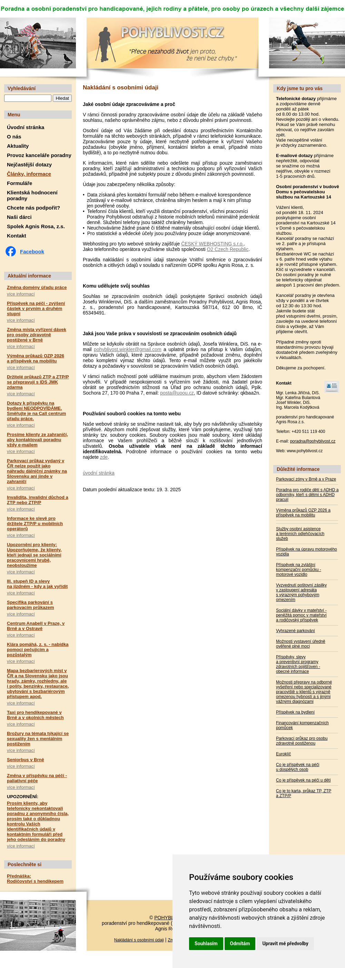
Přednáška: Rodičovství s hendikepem (35, 878)
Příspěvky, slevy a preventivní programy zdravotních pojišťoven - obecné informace (298, 664)
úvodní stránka (99, 473)
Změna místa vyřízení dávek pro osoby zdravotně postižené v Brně (36, 334)
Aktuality (18, 146)
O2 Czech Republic (228, 249)
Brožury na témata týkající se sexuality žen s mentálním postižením (38, 738)
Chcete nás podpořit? (33, 208)
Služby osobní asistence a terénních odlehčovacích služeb (300, 533)
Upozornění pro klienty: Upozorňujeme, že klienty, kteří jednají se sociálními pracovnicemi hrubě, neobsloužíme (34, 555)
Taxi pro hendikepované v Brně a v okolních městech (35, 715)
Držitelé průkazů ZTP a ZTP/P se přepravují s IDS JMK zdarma (38, 382)
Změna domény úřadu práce (37, 287)
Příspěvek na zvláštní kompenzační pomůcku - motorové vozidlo (298, 569)
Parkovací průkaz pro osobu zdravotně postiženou (301, 741)
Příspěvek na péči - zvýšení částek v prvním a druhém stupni (36, 308)
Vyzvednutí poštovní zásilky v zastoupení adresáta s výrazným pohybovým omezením (301, 592)
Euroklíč (283, 754)
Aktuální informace (29, 276)
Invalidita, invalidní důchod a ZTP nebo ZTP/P (37, 500)
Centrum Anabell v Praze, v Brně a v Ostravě (36, 626)
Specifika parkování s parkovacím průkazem (30, 605)
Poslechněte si (24, 864)
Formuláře (19, 183)
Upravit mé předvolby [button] (285, 943)
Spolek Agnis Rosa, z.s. (36, 226)
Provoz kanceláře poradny (39, 155)
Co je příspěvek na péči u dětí (303, 780)
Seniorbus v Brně (25, 759)
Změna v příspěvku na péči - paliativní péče (37, 778)
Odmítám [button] (240, 943)
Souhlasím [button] (206, 943)
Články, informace (29, 174)
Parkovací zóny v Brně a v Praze (306, 479)
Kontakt (16, 236)
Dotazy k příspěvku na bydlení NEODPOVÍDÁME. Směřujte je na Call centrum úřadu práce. (36, 410)
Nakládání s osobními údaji (139, 940)
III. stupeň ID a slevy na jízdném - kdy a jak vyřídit (37, 584)
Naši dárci (19, 217)
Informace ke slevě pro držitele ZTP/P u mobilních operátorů (35, 523)
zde (104, 457)
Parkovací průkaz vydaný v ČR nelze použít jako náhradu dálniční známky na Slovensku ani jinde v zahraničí (37, 471)
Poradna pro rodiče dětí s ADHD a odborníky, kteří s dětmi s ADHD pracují (307, 494)
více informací (21, 294)
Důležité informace (298, 469)
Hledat (62, 98)
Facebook (32, 251)
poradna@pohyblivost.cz (313, 441)
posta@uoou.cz (177, 393)
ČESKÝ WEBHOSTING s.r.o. (212, 243)
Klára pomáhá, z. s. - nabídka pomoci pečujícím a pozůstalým (37, 649)
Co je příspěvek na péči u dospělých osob (297, 767)
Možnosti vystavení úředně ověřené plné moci (300, 644)
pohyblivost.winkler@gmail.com (127, 349)
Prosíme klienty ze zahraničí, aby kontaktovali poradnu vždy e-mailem (37, 439)
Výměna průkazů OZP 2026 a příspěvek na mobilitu (35, 358)
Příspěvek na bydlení (295, 712)
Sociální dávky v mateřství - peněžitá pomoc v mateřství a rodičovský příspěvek (301, 615)
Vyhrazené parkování (295, 630)
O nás (14, 136)
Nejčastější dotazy (29, 164)
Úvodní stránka (25, 127)
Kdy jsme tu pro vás (300, 88)
